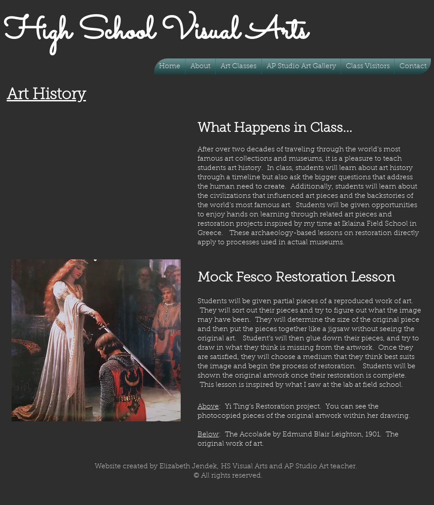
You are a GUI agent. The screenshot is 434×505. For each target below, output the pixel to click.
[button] (238, 66)
